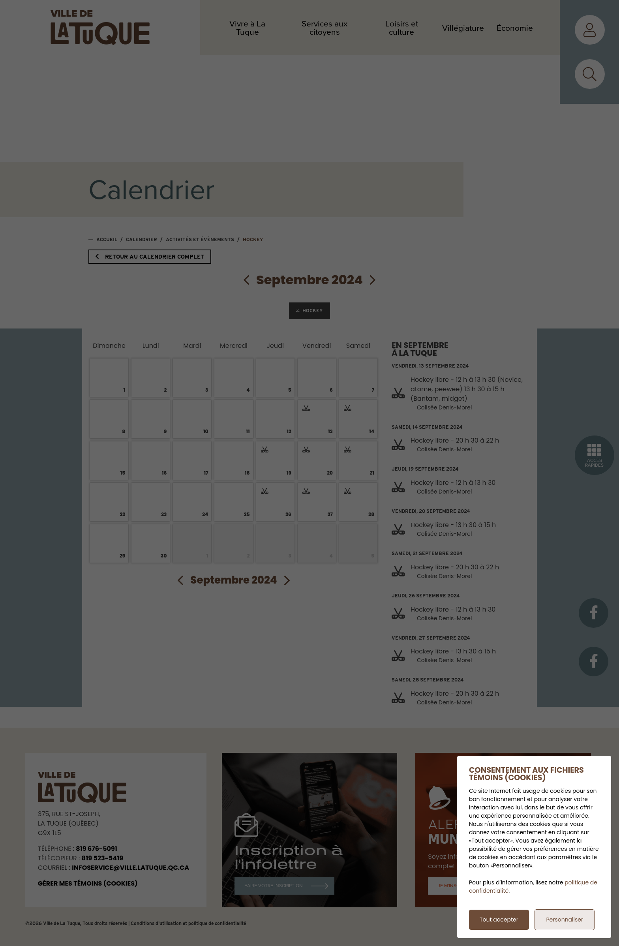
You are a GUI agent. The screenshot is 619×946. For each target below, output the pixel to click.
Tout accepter (499, 919)
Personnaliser (564, 919)
